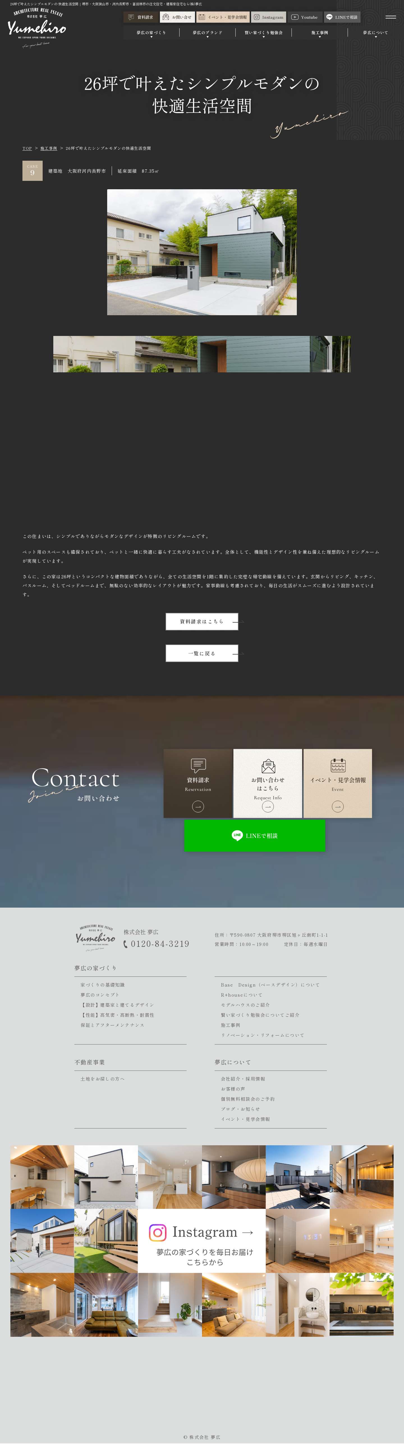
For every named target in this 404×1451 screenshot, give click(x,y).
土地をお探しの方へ (103, 1086)
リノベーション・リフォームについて (263, 1042)
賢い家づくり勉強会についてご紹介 (260, 1022)
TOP (27, 148)
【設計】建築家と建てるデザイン (118, 1012)
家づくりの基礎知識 (103, 992)
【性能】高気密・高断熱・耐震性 (118, 1022)
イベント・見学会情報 (245, 1126)
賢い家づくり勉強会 (264, 34)
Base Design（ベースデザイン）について (270, 992)
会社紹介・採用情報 (243, 1086)
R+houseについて (242, 1002)
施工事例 (320, 34)
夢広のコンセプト (100, 1002)
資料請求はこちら (202, 621)
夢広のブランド (207, 34)
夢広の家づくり (151, 34)
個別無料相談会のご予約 (248, 1106)
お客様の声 (233, 1096)
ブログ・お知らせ (240, 1116)
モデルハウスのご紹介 (245, 1012)
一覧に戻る (202, 654)
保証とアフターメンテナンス (113, 1032)
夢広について (376, 34)
